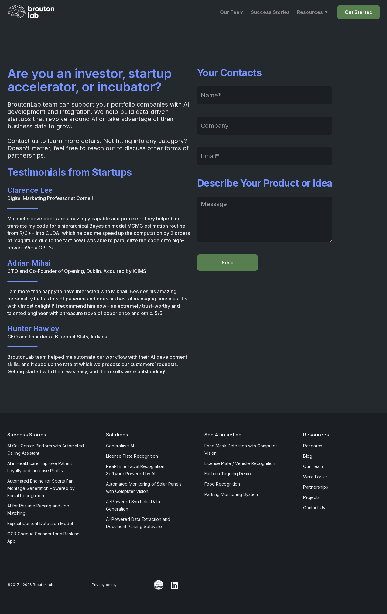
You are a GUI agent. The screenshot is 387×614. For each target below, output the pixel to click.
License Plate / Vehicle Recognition (239, 463)
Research (312, 445)
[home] (33, 12)
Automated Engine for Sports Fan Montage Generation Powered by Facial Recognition (41, 488)
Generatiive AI (120, 445)
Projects (311, 497)
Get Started (358, 12)
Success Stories (270, 12)
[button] (312, 12)
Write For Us (315, 476)
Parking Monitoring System (231, 494)
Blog (307, 456)
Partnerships (315, 487)
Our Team (232, 12)
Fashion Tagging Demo (227, 473)
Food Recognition (222, 484)
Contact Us (314, 507)
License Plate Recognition (132, 456)
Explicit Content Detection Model (40, 523)
